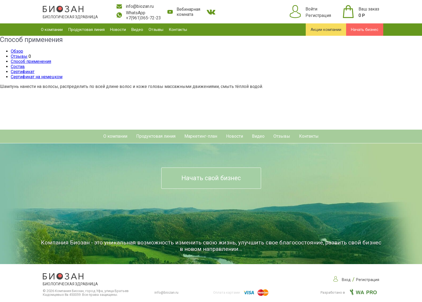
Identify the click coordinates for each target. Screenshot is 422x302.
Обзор (17, 51)
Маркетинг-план (200, 136)
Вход (346, 280)
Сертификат (22, 71)
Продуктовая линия (86, 29)
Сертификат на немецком (36, 76)
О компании (52, 29)
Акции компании (326, 29)
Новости (118, 29)
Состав (18, 66)
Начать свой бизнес (211, 178)
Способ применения (31, 61)
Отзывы (156, 29)
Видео (137, 29)
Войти (311, 9)
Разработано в (349, 292)
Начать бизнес (364, 29)
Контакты (178, 29)
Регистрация (318, 15)
